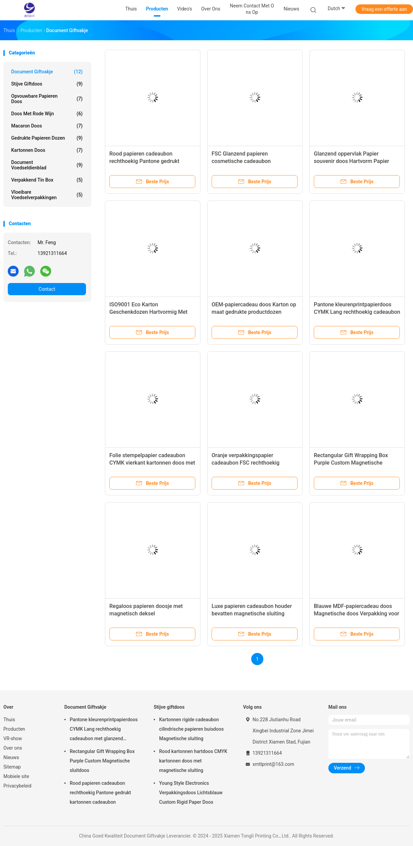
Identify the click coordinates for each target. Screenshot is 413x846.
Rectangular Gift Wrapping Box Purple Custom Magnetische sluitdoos (351, 462)
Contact (47, 289)
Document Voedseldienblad (47, 165)
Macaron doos (47, 125)
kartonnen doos (47, 150)
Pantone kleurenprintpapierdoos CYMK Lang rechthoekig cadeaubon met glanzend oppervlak (357, 312)
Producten (14, 729)
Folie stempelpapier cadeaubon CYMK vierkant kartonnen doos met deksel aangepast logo (152, 462)
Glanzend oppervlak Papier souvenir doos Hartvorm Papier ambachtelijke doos (351, 161)
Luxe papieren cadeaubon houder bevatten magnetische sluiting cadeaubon (252, 613)
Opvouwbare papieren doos (47, 98)
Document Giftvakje (47, 71)
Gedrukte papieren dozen (47, 138)
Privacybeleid (17, 786)
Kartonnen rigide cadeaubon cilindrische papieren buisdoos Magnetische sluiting (191, 729)
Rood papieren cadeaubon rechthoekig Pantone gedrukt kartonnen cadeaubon (144, 161)
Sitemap (12, 767)
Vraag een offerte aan (384, 9)
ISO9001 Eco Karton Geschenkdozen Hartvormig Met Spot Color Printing (148, 312)
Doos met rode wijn (47, 113)
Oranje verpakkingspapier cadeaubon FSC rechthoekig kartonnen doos (246, 462)
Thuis (9, 719)
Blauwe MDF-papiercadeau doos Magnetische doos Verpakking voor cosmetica (356, 613)
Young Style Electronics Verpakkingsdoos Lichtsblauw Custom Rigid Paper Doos (190, 792)
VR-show (12, 738)
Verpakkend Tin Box (47, 180)
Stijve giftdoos (47, 83)
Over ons (12, 748)
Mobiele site (16, 776)
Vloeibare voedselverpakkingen (47, 194)
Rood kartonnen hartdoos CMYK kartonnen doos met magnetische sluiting (193, 761)
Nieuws (11, 757)
